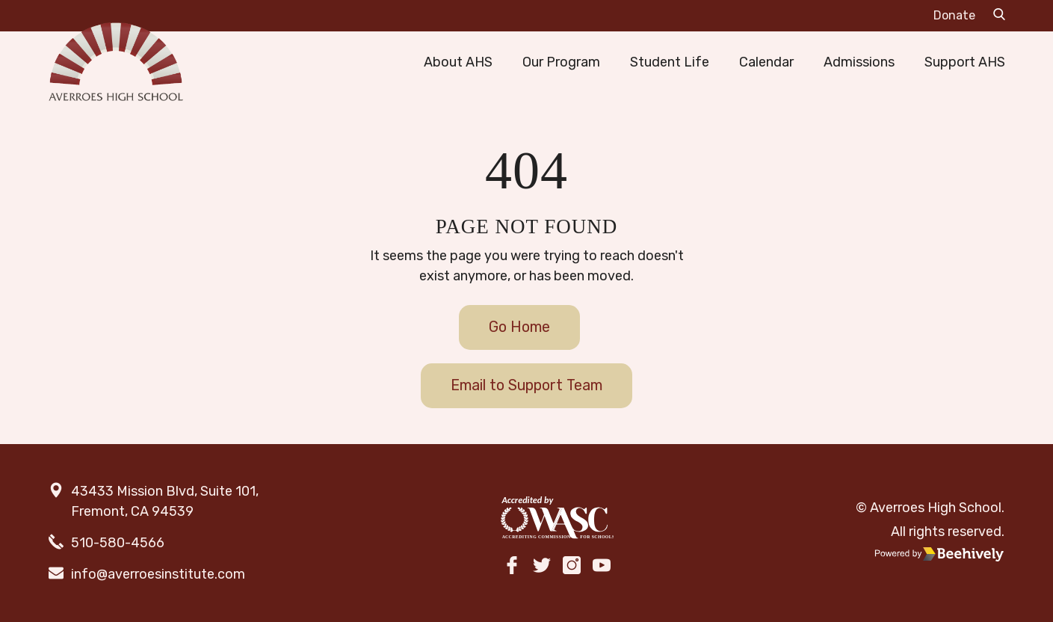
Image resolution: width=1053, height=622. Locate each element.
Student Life (669, 62)
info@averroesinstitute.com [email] (158, 574)
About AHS (458, 62)
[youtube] (602, 567)
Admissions (859, 62)
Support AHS (964, 62)
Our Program (561, 62)
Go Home (519, 327)
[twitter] (542, 567)
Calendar (766, 62)
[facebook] (512, 567)
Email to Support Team (526, 385)
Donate (954, 15)
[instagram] (572, 567)
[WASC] (557, 518)
